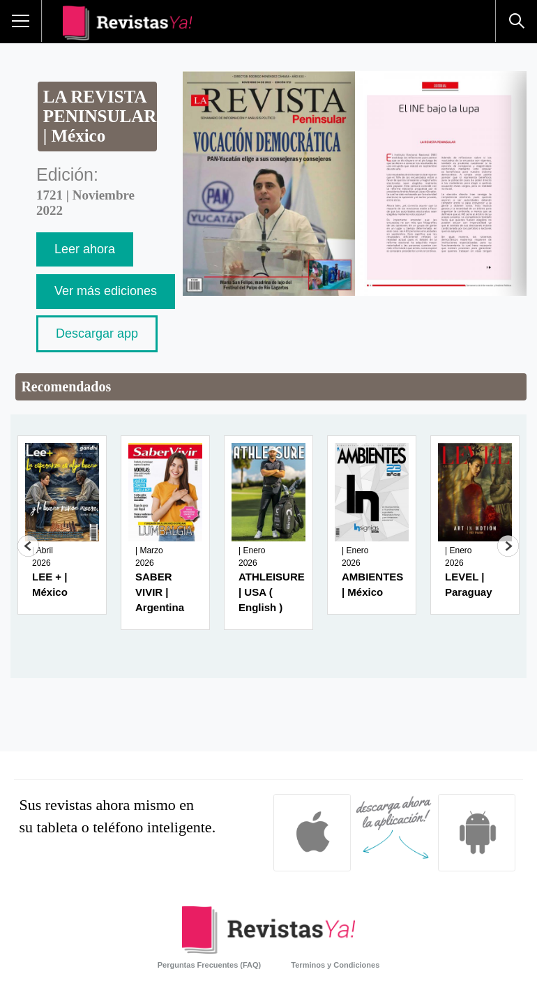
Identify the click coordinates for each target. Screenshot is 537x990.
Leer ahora (84, 249)
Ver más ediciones (105, 291)
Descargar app (97, 333)
